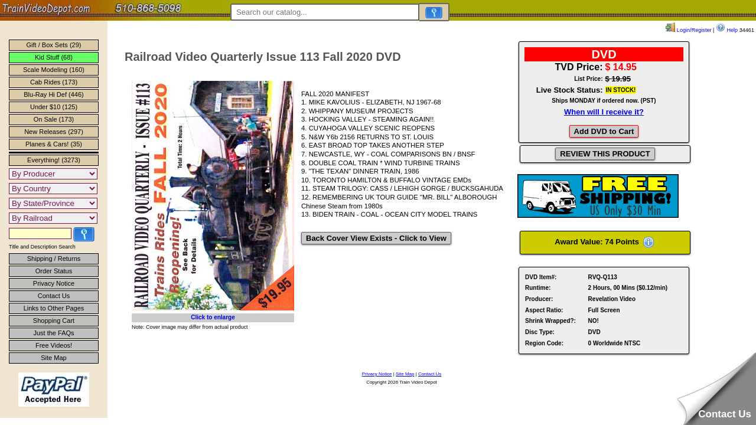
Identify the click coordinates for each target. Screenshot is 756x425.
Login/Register (688, 30)
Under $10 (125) (53, 106)
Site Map (53, 357)
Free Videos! (53, 345)
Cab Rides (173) (53, 82)
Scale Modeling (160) (53, 69)
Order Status (53, 270)
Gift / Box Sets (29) (54, 44)
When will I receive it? (604, 111)
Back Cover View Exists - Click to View (376, 238)
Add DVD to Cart (604, 131)
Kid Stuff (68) (54, 57)
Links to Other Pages (54, 308)
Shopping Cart (53, 320)
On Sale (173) (54, 119)
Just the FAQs (53, 332)
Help (727, 30)
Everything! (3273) (53, 160)
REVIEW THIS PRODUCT (605, 153)
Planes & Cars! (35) (53, 144)
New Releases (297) (53, 131)
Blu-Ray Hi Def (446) (53, 94)
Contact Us (54, 295)
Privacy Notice (53, 283)
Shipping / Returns (54, 258)
